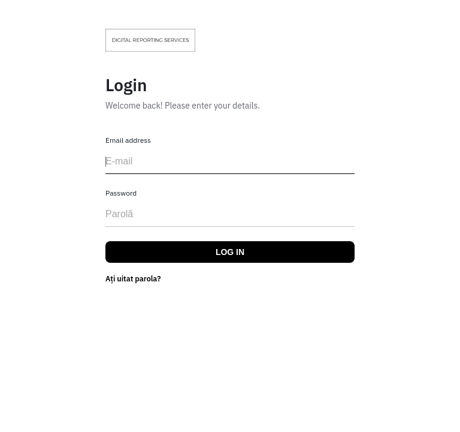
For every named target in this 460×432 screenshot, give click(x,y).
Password (121, 192)
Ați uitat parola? (133, 278)
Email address (128, 140)
